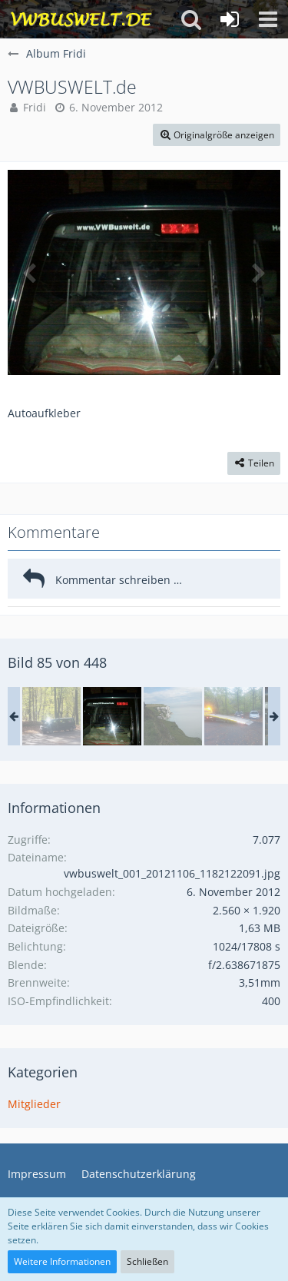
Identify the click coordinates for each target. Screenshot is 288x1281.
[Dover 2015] (173, 716)
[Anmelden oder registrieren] (229, 19)
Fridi (34, 107)
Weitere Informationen (62, 1261)
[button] (268, 19)
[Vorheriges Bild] (30, 272)
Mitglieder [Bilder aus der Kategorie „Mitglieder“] (34, 1104)
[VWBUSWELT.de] (112, 716)
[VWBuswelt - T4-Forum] (81, 19)
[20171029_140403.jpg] (51, 716)
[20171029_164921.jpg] (233, 716)
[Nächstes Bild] (257, 272)
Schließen (147, 1261)
